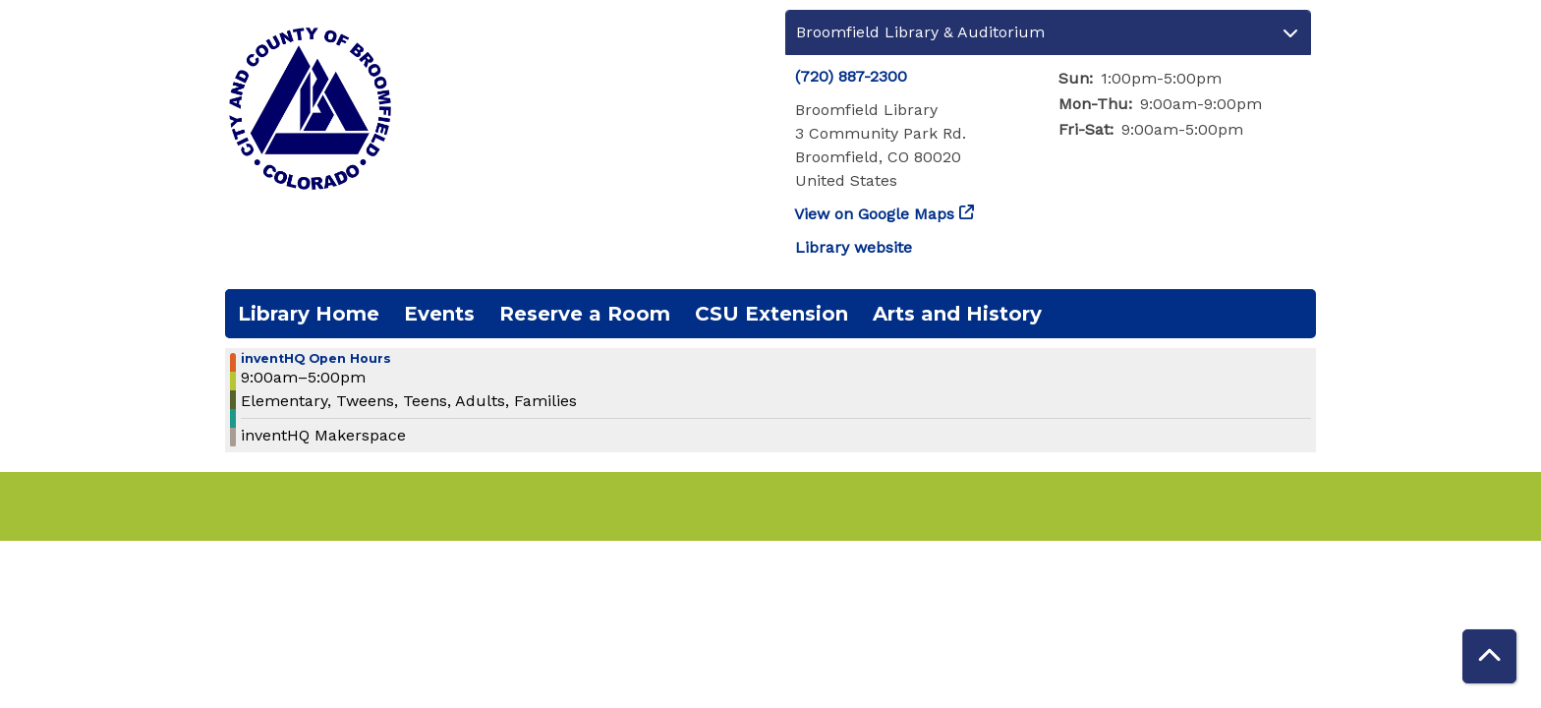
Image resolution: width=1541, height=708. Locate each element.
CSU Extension (771, 313)
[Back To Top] (1489, 656)
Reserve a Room (584, 313)
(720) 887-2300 (851, 76)
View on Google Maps (874, 214)
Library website (853, 247)
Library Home (308, 313)
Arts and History (957, 313)
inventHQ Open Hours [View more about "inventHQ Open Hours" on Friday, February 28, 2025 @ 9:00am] (316, 359)
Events (439, 313)
